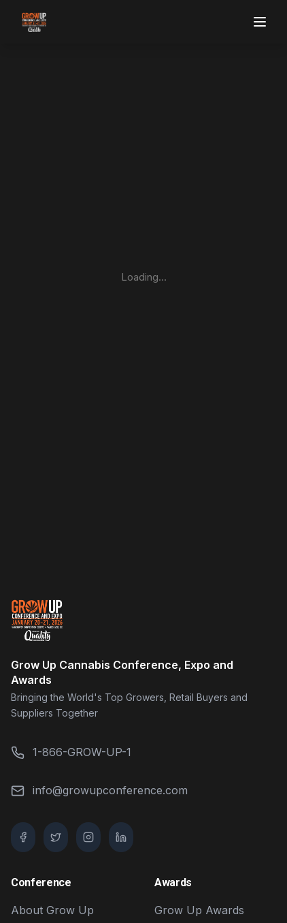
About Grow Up (52, 910)
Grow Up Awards (199, 910)
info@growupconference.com (99, 790)
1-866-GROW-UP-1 (71, 752)
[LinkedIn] (121, 837)
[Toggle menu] (261, 22)
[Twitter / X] (56, 837)
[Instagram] (88, 837)
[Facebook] (23, 837)
